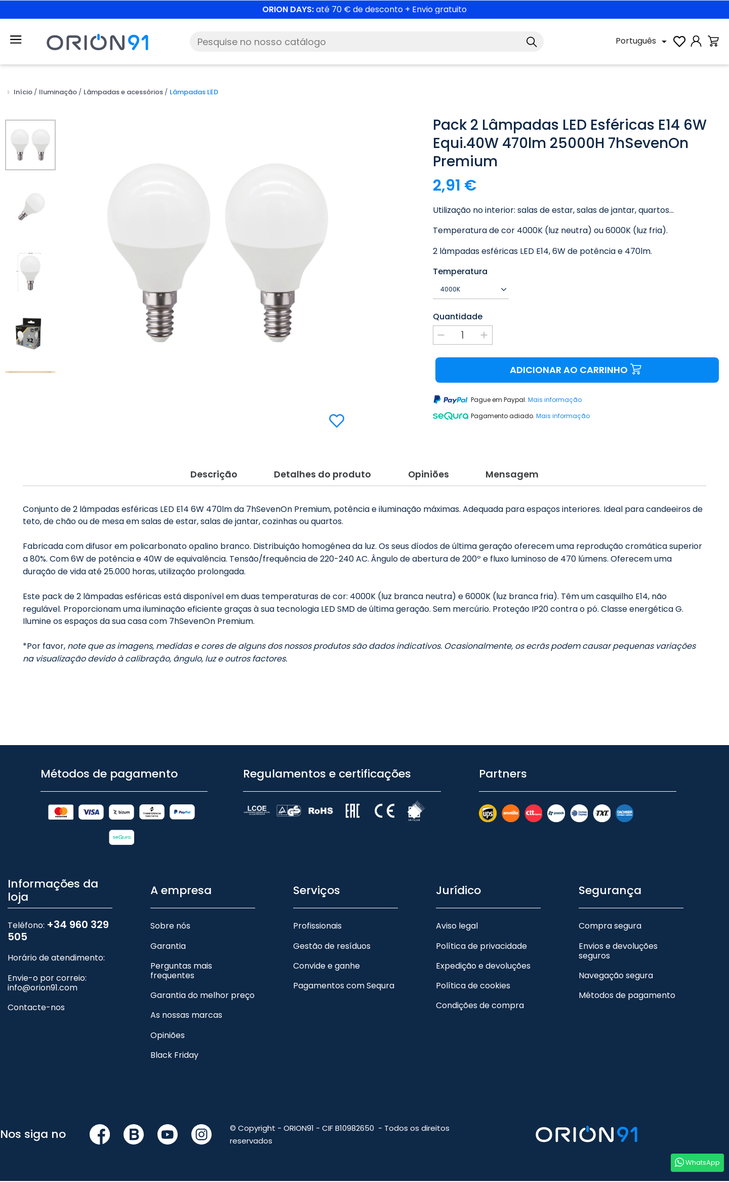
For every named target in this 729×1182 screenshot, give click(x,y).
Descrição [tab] (212, 474)
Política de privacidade (481, 947)
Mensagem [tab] (513, 474)
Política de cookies (473, 986)
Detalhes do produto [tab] (322, 474)
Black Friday (174, 1056)
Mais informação (555, 399)
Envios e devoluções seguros (618, 952)
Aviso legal (457, 927)
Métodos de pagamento (627, 997)
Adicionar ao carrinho (577, 370)
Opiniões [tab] (429, 474)
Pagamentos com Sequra (343, 986)
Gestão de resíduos (332, 947)
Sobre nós (170, 927)
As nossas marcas (186, 1016)
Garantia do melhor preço (202, 997)
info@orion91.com (42, 988)
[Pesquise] (367, 41)
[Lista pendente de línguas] (643, 41)
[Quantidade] (463, 335)
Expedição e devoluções (483, 967)
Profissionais (317, 927)
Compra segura (610, 927)
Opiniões (167, 1036)
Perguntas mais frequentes (181, 971)
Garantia (168, 947)
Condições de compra (480, 1007)
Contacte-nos (36, 1008)
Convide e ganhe (326, 967)
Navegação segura (616, 976)
